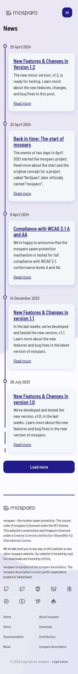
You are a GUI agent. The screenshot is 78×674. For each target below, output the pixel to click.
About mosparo (49, 617)
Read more (22, 103)
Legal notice (60, 661)
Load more (39, 466)
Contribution (47, 637)
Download (45, 627)
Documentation (13, 637)
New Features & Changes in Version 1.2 (41, 64)
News (6, 646)
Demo (7, 627)
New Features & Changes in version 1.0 (41, 399)
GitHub (45, 558)
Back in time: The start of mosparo (39, 142)
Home (7, 617)
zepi (70, 554)
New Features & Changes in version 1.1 (41, 315)
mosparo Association (52, 567)
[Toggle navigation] (67, 12)
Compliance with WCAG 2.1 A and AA (42, 232)
